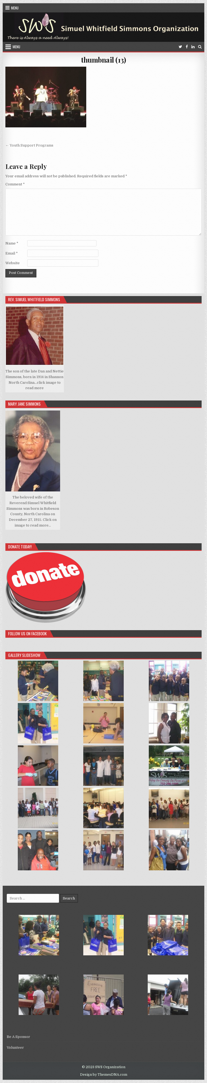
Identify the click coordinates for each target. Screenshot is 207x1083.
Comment (15, 184)
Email (11, 253)
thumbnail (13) (103, 59)
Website (12, 263)
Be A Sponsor (18, 1037)
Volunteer (15, 1047)
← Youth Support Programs (29, 145)
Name (11, 243)
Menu (15, 8)
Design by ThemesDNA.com (103, 1075)
